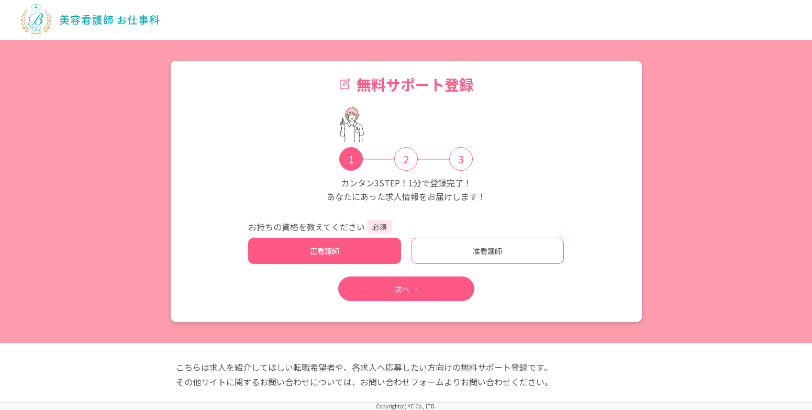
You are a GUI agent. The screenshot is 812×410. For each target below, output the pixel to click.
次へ (406, 288)
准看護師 (487, 251)
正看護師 (324, 251)
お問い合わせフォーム (402, 381)
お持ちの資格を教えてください (306, 226)
